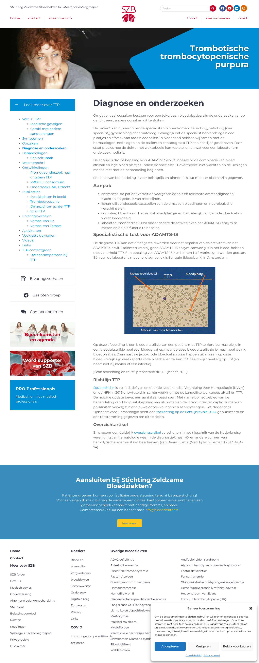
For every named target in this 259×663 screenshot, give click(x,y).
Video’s (28, 240)
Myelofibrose (119, 627)
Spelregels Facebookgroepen (30, 633)
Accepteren (170, 646)
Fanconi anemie (192, 576)
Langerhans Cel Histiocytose (130, 605)
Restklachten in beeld (48, 197)
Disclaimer (17, 646)
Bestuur (15, 581)
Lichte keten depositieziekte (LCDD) (135, 610)
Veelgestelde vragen (38, 235)
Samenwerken (81, 586)
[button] (251, 608)
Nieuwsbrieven (218, 18)
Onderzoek (78, 592)
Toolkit (192, 18)
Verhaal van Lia (42, 221)
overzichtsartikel (147, 432)
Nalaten (15, 620)
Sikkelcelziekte (120, 644)
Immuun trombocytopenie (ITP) (203, 599)
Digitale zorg (80, 599)
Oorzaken (30, 143)
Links (26, 245)
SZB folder (17, 574)
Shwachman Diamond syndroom (134, 639)
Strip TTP (37, 211)
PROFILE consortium (47, 182)
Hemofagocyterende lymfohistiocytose (209, 588)
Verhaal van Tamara (46, 226)
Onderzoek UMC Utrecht (50, 187)
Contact (34, 18)
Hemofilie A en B (122, 593)
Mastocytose (119, 616)
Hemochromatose (123, 588)
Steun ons (17, 607)
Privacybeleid (212, 655)
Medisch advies (21, 587)
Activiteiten (31, 231)
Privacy (76, 612)
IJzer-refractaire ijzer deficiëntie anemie (138, 599)
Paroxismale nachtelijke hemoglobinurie (139, 633)
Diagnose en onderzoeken (44, 148)
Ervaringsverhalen (37, 216)
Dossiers (78, 551)
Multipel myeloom (123, 622)
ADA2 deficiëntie (122, 559)
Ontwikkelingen (35, 168)
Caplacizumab (41, 158)
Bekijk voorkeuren (237, 646)
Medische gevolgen (46, 124)
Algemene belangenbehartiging (32, 600)
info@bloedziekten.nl (162, 510)
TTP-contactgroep (37, 250)
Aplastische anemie (124, 565)
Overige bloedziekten (128, 551)
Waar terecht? (33, 163)
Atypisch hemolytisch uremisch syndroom (211, 565)
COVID (242, 18)
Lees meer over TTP (42, 105)
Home (15, 18)
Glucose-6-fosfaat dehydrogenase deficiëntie (212, 582)
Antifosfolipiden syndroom (200, 559)
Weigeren (203, 646)
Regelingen (18, 626)
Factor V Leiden (121, 576)
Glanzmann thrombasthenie (130, 582)
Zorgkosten (79, 605)
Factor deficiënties (194, 571)
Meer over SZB (60, 18)
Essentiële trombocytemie (129, 571)
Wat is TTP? (31, 119)
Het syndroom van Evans (198, 593)
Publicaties (31, 192)
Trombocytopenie (44, 201)
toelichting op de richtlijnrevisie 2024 (186, 412)
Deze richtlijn (104, 388)
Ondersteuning (21, 594)
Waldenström (120, 650)
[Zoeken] (213, 8)
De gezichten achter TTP (50, 206)
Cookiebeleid (194, 655)
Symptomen (32, 138)
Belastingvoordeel (23, 613)
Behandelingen (35, 153)
